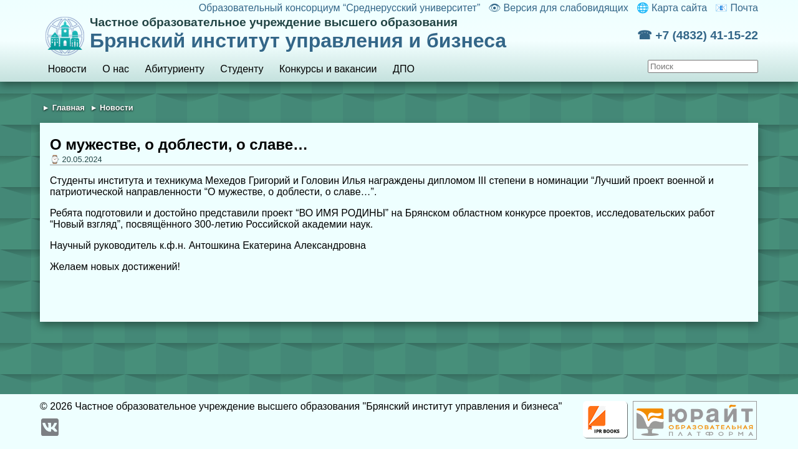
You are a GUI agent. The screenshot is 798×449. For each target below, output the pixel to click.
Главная (68, 107)
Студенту (241, 69)
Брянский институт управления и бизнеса (363, 34)
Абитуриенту (174, 69)
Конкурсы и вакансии (328, 69)
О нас (115, 69)
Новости (67, 69)
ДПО (404, 69)
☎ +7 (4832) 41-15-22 (697, 35)
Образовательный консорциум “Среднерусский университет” (340, 7)
